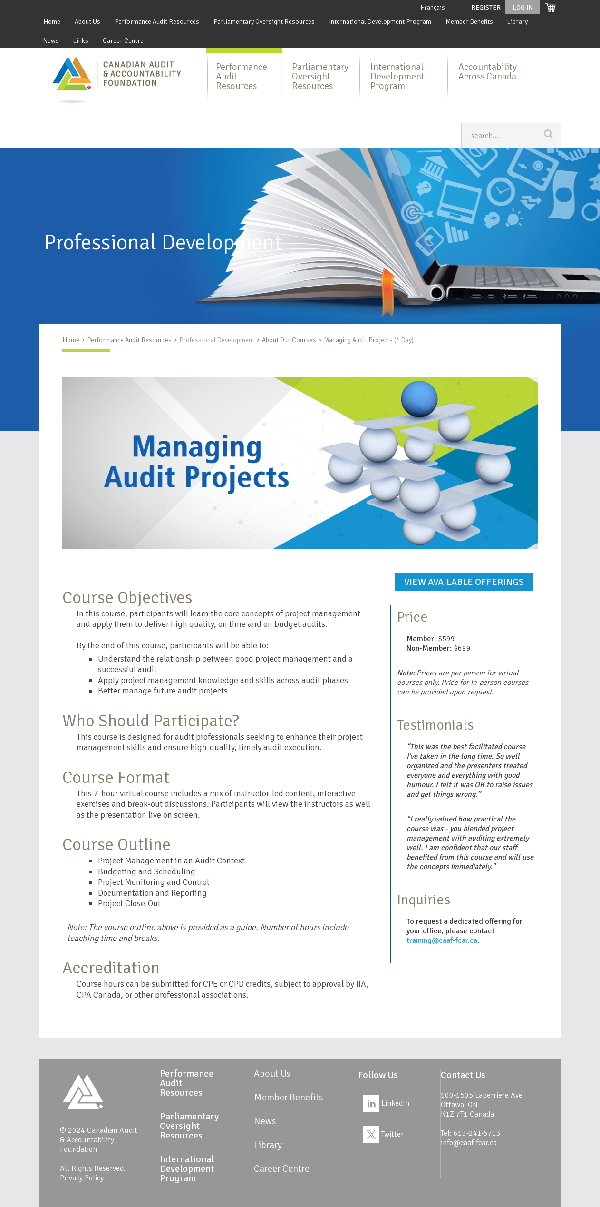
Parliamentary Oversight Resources (264, 22)
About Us (87, 22)
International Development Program (380, 22)
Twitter (383, 1134)
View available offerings (464, 582)
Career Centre (123, 41)
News (51, 41)
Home (51, 22)
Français (432, 7)
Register (486, 7)
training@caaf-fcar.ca (441, 940)
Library (517, 22)
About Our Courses (289, 340)
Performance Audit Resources (157, 22)
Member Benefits (469, 22)
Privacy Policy (82, 1178)
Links (80, 41)
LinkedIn (386, 1103)
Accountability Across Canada (487, 71)
